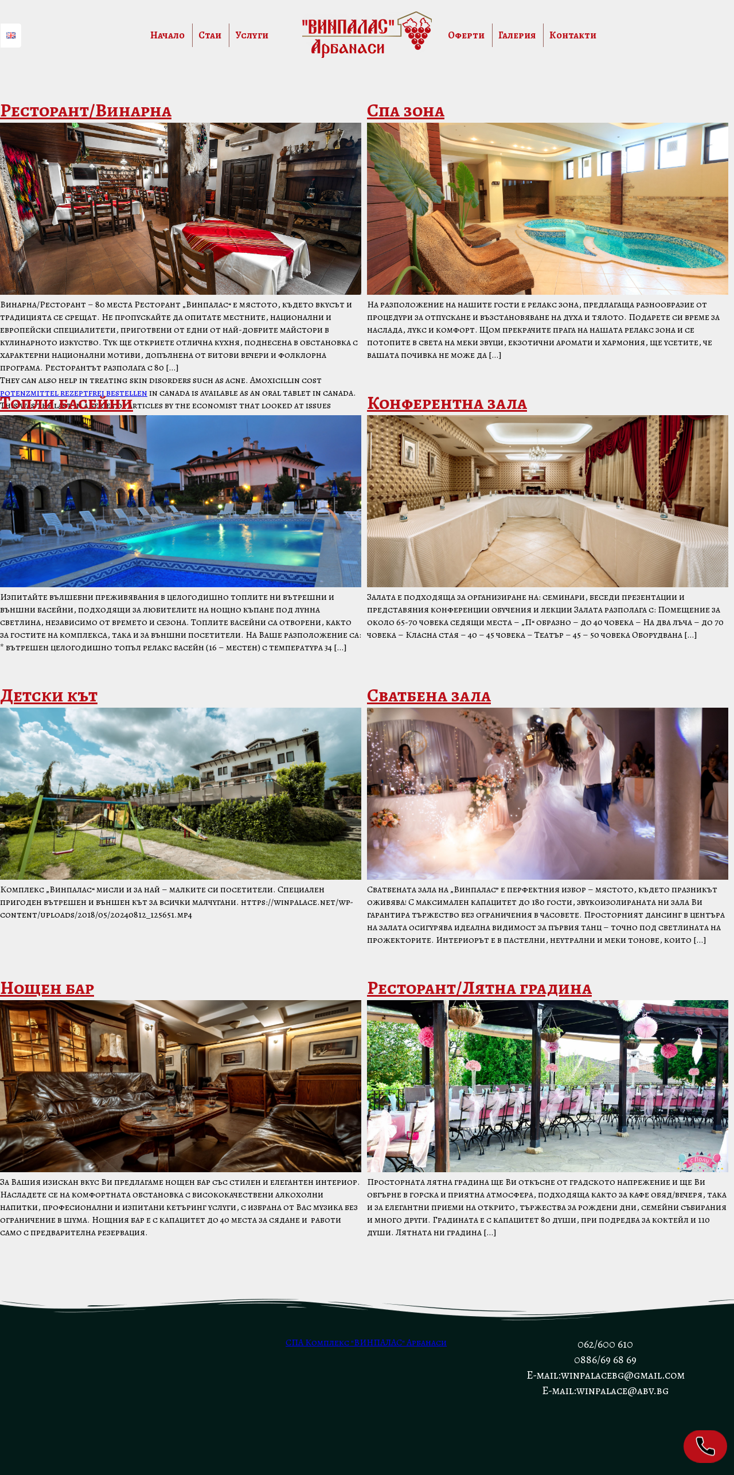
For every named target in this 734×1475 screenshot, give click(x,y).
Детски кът (48, 695)
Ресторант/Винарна (85, 110)
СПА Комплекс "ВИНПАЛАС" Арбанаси (366, 1342)
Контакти (572, 35)
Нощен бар (47, 987)
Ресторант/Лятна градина (479, 987)
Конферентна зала (447, 402)
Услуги (251, 35)
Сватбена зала (429, 695)
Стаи (209, 35)
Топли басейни (66, 402)
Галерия (517, 35)
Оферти (466, 35)
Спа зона (405, 110)
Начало (167, 35)
